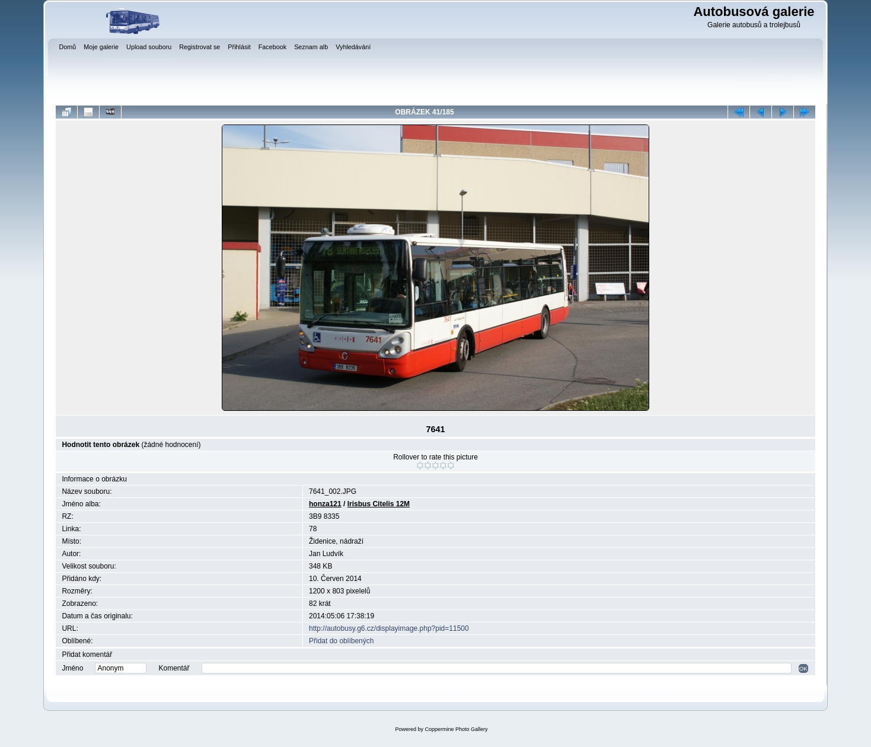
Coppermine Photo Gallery (456, 729)
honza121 (325, 504)
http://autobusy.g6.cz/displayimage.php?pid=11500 (389, 628)
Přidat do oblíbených (341, 641)
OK (803, 668)
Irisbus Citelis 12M (378, 504)
